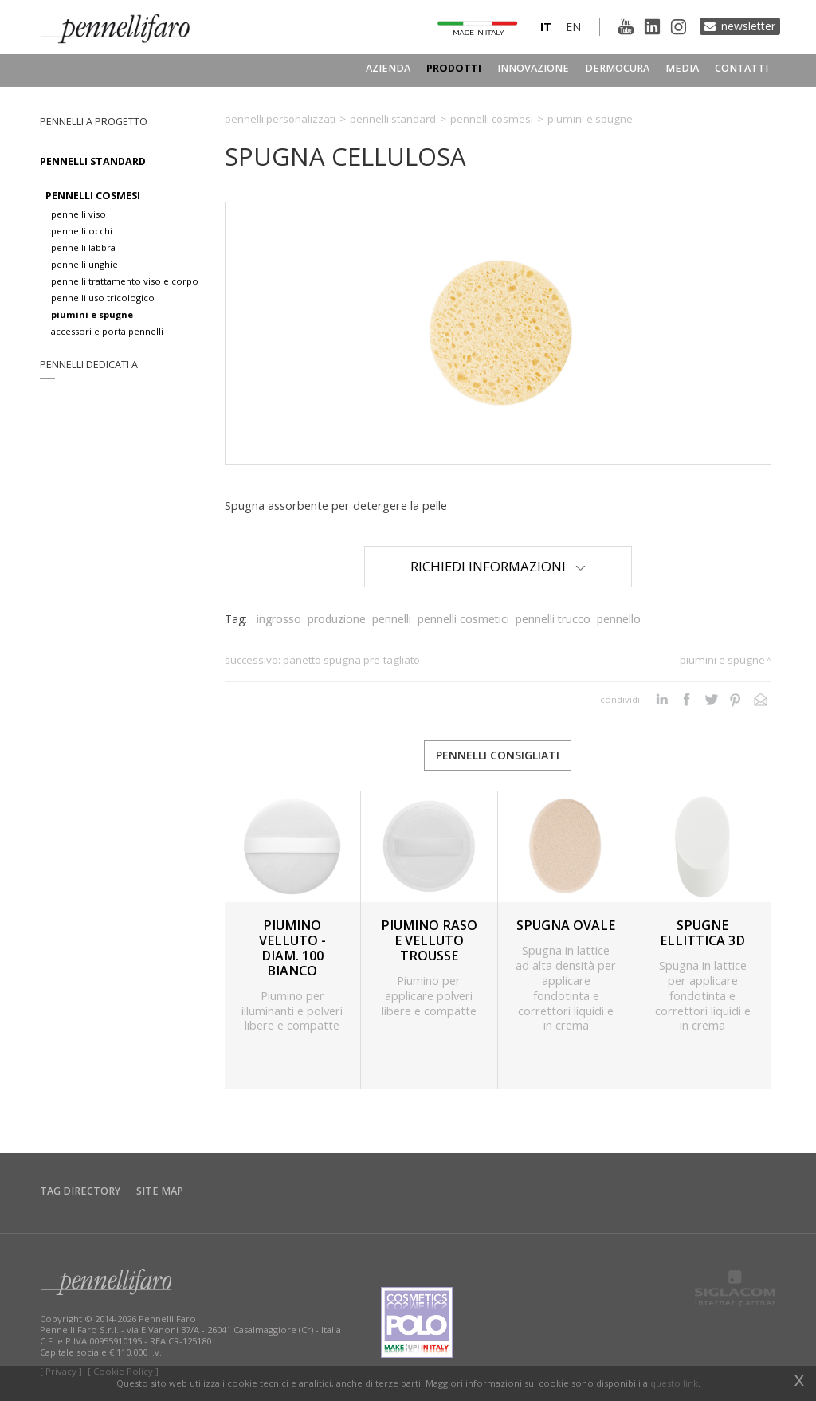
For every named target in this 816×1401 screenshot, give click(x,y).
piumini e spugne (92, 314)
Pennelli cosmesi (491, 119)
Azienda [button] (388, 68)
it (545, 26)
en (573, 26)
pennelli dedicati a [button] (89, 364)
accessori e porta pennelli (107, 331)
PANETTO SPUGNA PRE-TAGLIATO (351, 660)
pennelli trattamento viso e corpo (124, 281)
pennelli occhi (81, 231)
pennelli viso (78, 214)
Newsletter (748, 25)
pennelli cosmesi (92, 195)
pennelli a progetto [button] (93, 121)
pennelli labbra (83, 247)
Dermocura (617, 68)
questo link (674, 1383)
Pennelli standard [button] (93, 161)
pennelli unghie (84, 264)
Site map (159, 1191)
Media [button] (682, 68)
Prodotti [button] (453, 68)
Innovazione (533, 68)
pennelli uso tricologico (103, 298)
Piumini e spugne (590, 119)
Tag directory (80, 1191)
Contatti (741, 68)
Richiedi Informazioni (498, 566)
